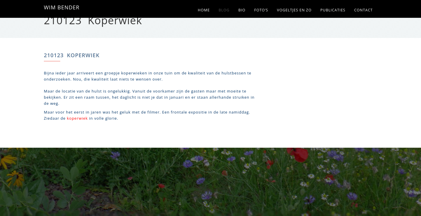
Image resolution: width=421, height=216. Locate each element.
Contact (363, 10)
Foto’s (261, 10)
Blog (224, 10)
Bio (241, 10)
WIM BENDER (62, 7)
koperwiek (77, 118)
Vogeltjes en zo (294, 10)
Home (204, 10)
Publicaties (333, 10)
